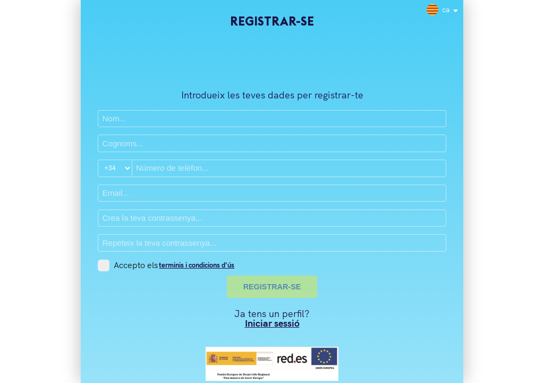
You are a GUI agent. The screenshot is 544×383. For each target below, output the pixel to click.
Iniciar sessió (272, 323)
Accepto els (136, 265)
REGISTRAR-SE (272, 286)
